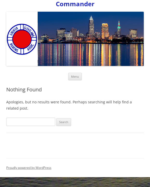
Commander (75, 4)
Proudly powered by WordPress (28, 167)
